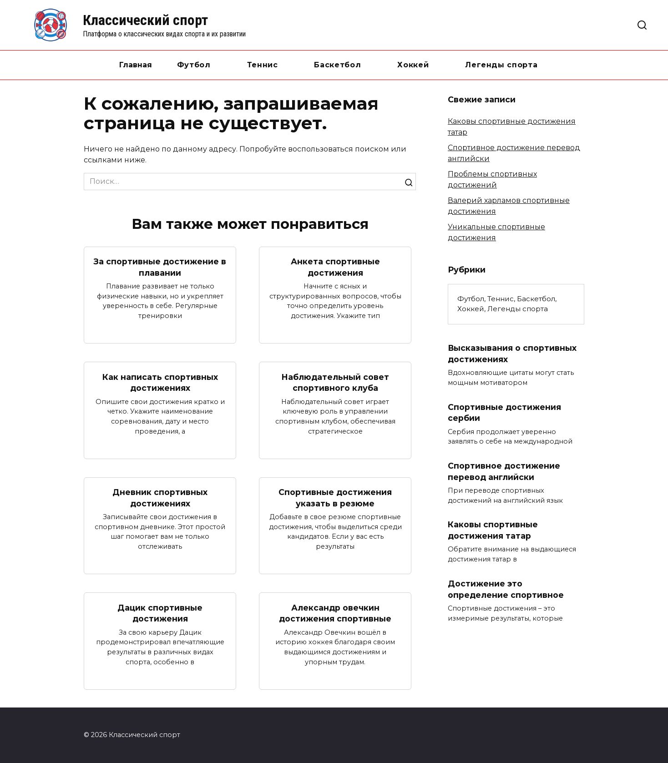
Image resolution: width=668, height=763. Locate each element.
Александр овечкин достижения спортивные (335, 613)
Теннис (262, 65)
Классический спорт (145, 20)
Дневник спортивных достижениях (159, 497)
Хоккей (413, 65)
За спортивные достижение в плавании (160, 267)
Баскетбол (337, 65)
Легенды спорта (501, 65)
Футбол (194, 65)
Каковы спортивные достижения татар (493, 530)
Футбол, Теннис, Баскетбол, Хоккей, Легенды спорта (507, 303)
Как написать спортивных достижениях (160, 382)
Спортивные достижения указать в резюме (335, 497)
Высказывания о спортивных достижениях (512, 353)
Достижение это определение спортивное (506, 589)
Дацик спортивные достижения (159, 613)
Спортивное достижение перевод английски (504, 471)
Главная (135, 65)
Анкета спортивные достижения (335, 267)
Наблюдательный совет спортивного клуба (335, 382)
